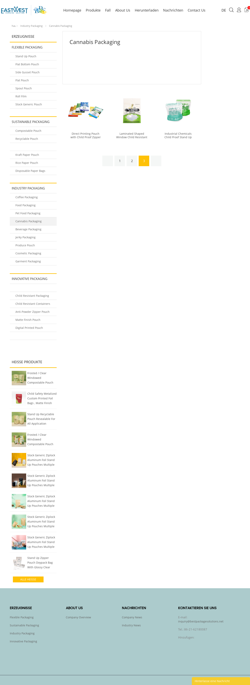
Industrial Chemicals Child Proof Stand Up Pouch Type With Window (178, 137)
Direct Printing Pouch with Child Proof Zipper (86, 135)
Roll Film (21, 96)
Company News (132, 617)
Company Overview (78, 617)
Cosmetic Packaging (28, 253)
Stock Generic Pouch (28, 104)
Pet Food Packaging (27, 213)
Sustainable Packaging (31, 122)
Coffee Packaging (26, 197)
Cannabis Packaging (60, 26)
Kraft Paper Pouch (27, 155)
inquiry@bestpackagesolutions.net (200, 621)
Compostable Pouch (28, 131)
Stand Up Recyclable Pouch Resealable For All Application (41, 418)
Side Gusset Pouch (27, 72)
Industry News (131, 625)
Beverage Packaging (28, 229)
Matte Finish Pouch (27, 320)
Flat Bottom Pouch (27, 64)
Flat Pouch (22, 80)
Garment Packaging (28, 261)
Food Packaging (25, 205)
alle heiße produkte (28, 579)
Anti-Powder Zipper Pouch (32, 312)
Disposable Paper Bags (30, 171)
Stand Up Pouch (25, 56)
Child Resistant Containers (32, 304)
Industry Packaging (31, 26)
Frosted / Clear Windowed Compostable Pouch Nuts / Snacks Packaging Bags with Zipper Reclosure (40, 378)
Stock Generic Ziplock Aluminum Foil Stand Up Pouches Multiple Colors (41, 460)
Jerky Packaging (25, 237)
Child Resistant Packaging (32, 296)
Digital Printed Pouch (29, 328)
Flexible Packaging (27, 47)
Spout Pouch (23, 88)
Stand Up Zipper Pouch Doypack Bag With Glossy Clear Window (40, 563)
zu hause (14, 25)
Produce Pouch (25, 245)
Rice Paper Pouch (26, 163)
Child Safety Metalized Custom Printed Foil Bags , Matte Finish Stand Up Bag (42, 399)
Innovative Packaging (29, 279)
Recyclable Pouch (26, 139)
